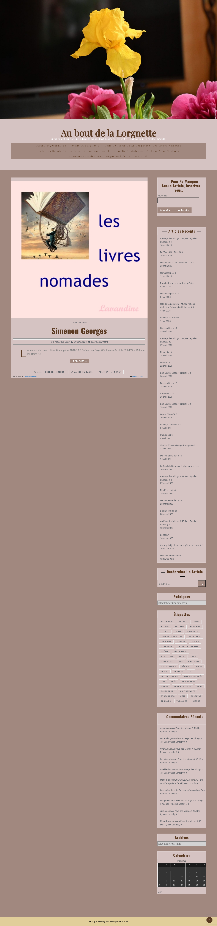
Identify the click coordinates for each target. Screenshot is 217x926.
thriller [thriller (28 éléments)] (166, 701)
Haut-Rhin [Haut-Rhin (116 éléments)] (193, 661)
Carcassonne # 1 (168, 273)
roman (117, 372)
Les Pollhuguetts (168, 738)
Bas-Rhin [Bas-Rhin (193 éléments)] (180, 626)
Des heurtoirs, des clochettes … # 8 (177, 262)
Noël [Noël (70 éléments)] (173, 681)
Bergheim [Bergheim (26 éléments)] (195, 626)
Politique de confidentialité (128, 151)
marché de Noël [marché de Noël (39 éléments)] (193, 676)
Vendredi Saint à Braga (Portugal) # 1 (177, 445)
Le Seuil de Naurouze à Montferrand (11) (179, 466)
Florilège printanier (169, 490)
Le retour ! (165, 362)
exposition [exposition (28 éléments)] (167, 656)
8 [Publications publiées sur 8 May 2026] (189, 873)
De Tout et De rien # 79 (171, 455)
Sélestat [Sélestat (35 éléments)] (196, 696)
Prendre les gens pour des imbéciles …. (179, 283)
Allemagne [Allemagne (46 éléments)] (167, 622)
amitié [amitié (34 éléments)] (195, 622)
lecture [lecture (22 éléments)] (178, 671)
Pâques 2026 (166, 435)
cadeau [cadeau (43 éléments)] (165, 631)
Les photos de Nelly (169, 800)
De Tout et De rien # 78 (171, 500)
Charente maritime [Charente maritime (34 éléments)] (171, 636)
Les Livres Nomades (167, 145)
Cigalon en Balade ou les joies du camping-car (70, 151)
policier (103, 372)
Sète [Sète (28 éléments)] (183, 696)
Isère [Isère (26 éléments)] (199, 666)
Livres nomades (79, 322)
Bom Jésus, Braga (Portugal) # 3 (175, 373)
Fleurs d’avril (166, 352)
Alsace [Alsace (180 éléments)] (183, 622)
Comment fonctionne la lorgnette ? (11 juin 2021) (105, 156)
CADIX (163, 749)
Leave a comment (99, 342)
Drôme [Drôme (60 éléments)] (164, 651)
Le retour (164, 535)
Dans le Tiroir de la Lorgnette (127, 145)
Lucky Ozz (165, 790)
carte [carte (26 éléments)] (178, 631)
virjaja (163, 811)
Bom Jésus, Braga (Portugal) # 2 (175, 404)
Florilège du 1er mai (169, 317)
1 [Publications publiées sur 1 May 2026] (189, 869)
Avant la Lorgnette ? (87, 145)
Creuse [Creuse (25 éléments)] (181, 641)
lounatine (164, 759)
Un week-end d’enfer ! (170, 555)
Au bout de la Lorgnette (108, 133)
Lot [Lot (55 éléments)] (191, 671)
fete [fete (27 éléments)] (181, 656)
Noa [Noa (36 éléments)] (163, 681)
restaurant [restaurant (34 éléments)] (188, 681)
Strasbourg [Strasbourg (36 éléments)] (168, 696)
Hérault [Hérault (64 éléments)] (186, 666)
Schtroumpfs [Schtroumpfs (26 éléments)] (187, 691)
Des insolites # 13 (168, 328)
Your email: (162, 196)
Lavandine (82, 342)
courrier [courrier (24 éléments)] (166, 641)
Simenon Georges (79, 330)
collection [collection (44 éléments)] (194, 636)
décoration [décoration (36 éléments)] (180, 651)
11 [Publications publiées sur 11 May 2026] (159, 877)
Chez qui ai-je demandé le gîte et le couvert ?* (181, 545)
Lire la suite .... (79, 361)
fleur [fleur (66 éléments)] (192, 656)
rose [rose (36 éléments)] (199, 686)
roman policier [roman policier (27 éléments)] (182, 686)
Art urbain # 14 (167, 393)
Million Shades (122, 921)
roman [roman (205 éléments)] (164, 686)
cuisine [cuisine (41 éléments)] (195, 641)
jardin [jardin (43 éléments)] (164, 671)
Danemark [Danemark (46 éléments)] (166, 646)
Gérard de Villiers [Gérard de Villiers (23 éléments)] (172, 661)
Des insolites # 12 (168, 383)
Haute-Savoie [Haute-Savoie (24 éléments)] (168, 666)
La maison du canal (82, 372)
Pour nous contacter (166, 151)
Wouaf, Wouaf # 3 (168, 414)
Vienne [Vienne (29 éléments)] (196, 701)
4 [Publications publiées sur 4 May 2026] (159, 873)
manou (163, 728)
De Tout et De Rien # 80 (171, 252)
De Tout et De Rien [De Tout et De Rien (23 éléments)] (188, 646)
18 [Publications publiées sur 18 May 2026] (159, 881)
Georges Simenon (55, 372)
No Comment (137, 376)
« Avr (159, 892)
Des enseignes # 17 (169, 293)
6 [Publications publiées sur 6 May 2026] (174, 873)
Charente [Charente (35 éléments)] (192, 631)
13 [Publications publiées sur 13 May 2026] (174, 877)
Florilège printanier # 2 (170, 424)
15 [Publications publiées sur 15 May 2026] (189, 877)
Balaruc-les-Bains (168, 511)
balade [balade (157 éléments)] (165, 626)
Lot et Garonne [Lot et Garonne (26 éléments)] (170, 676)
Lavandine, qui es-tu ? (52, 145)
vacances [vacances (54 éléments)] (181, 701)
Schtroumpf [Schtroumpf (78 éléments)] (168, 691)
